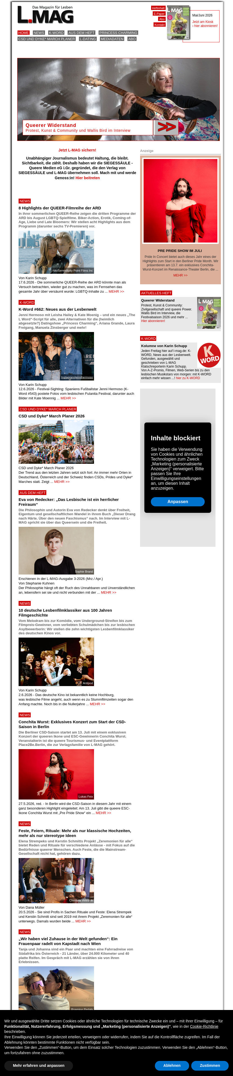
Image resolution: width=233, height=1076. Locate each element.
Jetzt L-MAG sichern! (77, 150)
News (39, 33)
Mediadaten (112, 39)
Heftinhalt (158, 8)
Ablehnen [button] (172, 1065)
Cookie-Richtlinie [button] (204, 1026)
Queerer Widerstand (51, 125)
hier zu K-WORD (188, 378)
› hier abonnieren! (205, 26)
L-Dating (88, 39)
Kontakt (160, 24)
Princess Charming (118, 33)
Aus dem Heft (81, 33)
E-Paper (159, 13)
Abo (131, 39)
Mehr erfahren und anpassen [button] (38, 1065)
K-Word (56, 33)
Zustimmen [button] (210, 1065)
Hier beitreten (87, 178)
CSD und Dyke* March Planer (46, 39)
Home (23, 33)
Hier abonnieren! (153, 321)
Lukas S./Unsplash (80, 460)
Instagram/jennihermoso (77, 377)
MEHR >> (116, 291)
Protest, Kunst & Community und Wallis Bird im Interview (78, 130)
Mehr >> (180, 275)
